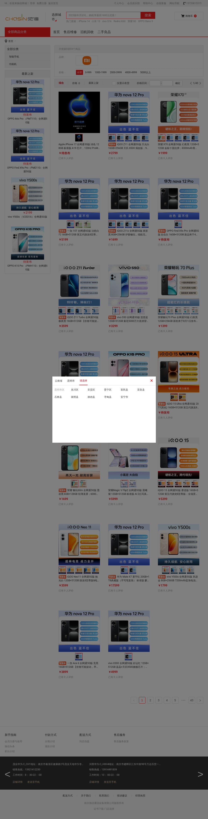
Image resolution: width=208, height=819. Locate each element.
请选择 (83, 380)
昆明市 (71, 380)
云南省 (58, 380)
